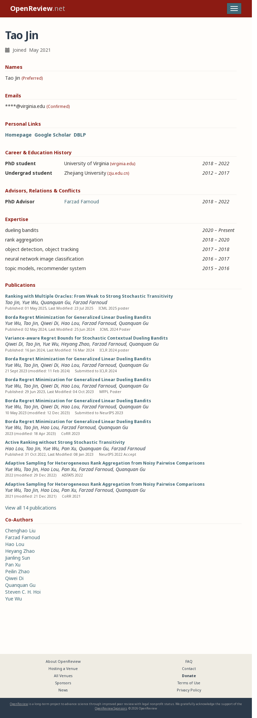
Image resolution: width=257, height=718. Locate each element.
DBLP (80, 134)
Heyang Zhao (75, 344)
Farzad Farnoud (81, 201)
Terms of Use (188, 683)
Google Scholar (52, 134)
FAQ (188, 661)
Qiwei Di (49, 323)
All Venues (63, 675)
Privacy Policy (189, 690)
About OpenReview (63, 661)
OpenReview (19, 704)
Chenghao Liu (20, 530)
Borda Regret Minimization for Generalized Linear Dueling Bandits (78, 317)
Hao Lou (70, 323)
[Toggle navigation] (234, 8)
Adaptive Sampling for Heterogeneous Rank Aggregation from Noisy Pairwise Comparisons (105, 463)
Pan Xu (68, 448)
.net (37, 8)
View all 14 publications (30, 507)
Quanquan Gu (55, 302)
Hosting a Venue (63, 668)
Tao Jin (12, 302)
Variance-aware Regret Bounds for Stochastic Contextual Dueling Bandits (86, 338)
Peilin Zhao (17, 571)
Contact (189, 668)
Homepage (18, 134)
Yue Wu (30, 302)
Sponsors (63, 683)
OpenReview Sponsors (111, 708)
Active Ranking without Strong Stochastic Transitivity (65, 442)
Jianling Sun (17, 558)
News (63, 690)
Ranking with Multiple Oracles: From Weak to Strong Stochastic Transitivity (89, 296)
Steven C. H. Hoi (23, 592)
